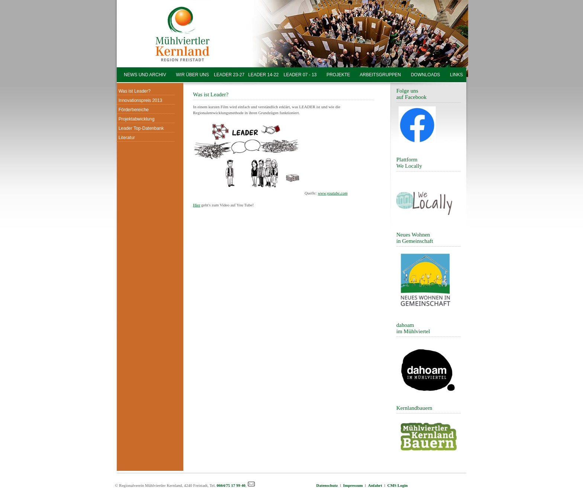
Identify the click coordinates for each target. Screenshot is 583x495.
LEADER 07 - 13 (299, 74)
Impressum (353, 485)
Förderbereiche (132, 109)
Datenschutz (328, 485)
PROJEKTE (338, 74)
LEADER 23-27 (229, 74)
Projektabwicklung (135, 119)
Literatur (125, 137)
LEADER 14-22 (261, 74)
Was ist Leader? (133, 91)
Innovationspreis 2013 (139, 100)
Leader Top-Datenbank (140, 128)
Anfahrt (375, 485)
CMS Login (397, 485)
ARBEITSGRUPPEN (380, 74)
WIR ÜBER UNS (192, 74)
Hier (196, 205)
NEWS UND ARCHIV (145, 74)
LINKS (456, 74)
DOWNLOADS (425, 74)
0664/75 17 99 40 (231, 485)
